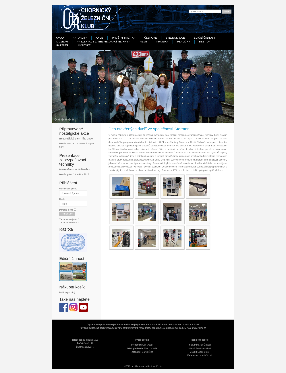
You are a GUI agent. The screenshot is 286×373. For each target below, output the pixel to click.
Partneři (62, 45)
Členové (150, 37)
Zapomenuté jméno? (69, 219)
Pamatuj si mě (66, 210)
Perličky (183, 41)
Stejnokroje (175, 37)
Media (159, 366)
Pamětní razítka (123, 37)
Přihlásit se (67, 213)
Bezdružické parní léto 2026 (76, 138)
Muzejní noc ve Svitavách (74, 169)
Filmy (143, 41)
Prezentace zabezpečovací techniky (104, 41)
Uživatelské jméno (68, 188)
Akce (99, 37)
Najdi (226, 11)
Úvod (60, 37)
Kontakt (84, 45)
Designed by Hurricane (146, 366)
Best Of (204, 41)
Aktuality (80, 37)
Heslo (62, 199)
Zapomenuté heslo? (69, 222)
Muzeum (62, 41)
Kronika (162, 41)
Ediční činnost (204, 37)
